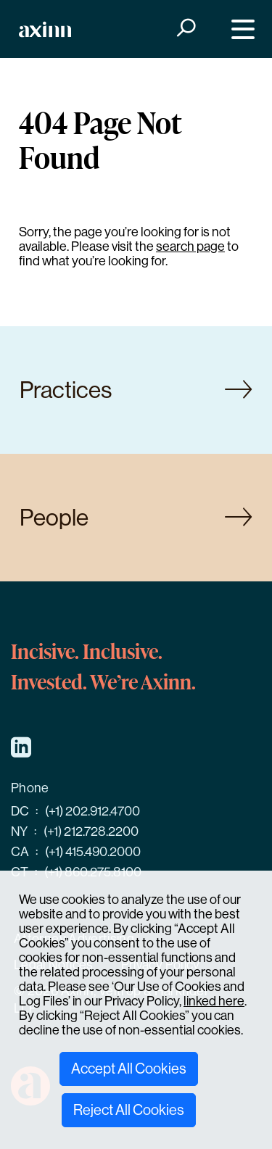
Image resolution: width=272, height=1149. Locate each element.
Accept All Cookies (128, 1069)
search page (190, 246)
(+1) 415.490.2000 (93, 852)
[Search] (184, 29)
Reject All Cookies (128, 1110)
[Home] (45, 29)
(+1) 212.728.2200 (91, 831)
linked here (214, 1001)
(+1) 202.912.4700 (92, 811)
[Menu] (239, 29)
